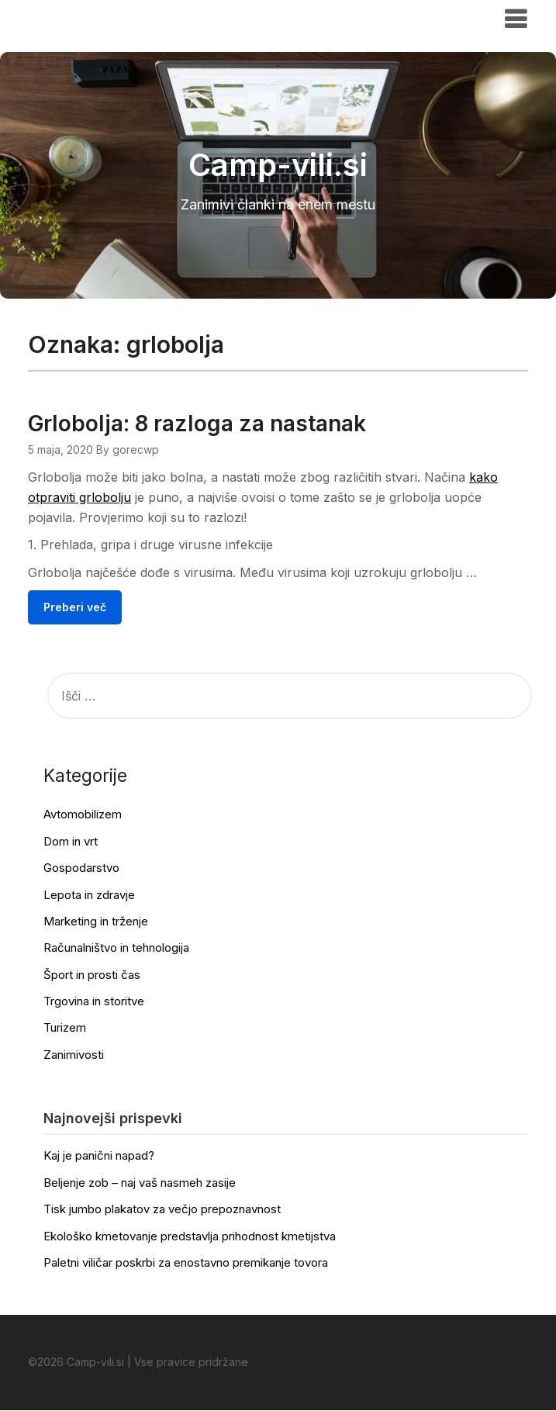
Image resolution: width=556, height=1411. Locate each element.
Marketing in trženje (95, 921)
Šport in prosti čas (91, 974)
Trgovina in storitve (93, 1001)
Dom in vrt (70, 841)
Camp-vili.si (75, 18)
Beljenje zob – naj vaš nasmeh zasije (139, 1182)
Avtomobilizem (82, 815)
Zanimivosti (73, 1054)
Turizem (64, 1028)
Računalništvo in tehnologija (116, 948)
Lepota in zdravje (89, 894)
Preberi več (74, 607)
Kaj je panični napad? (98, 1156)
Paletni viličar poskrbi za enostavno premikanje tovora (185, 1262)
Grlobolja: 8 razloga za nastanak (197, 423)
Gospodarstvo (81, 868)
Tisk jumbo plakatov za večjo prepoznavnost (162, 1209)
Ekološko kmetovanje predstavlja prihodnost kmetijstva (189, 1236)
